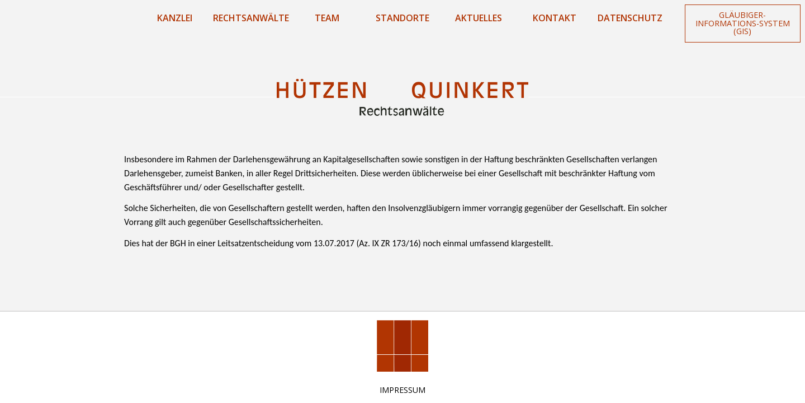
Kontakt (554, 18)
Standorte (402, 18)
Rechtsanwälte (251, 18)
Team (327, 18)
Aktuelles (478, 18)
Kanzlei (174, 18)
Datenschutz (630, 18)
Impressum (402, 390)
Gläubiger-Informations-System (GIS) (742, 23)
